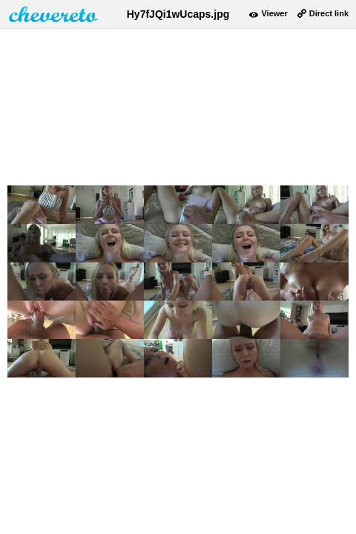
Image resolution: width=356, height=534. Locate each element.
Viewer (274, 13)
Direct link (329, 13)
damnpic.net (54, 14)
